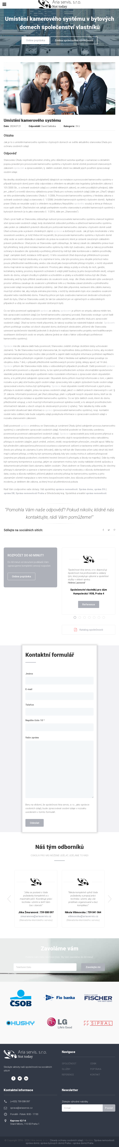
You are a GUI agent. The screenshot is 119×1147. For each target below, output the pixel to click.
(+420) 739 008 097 (20, 1101)
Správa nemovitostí (104, 1140)
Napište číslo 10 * (35, 720)
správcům (19, 168)
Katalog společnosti (88, 629)
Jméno (29, 673)
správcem (65, 310)
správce (57, 231)
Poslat (109, 1107)
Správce (8, 346)
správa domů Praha (83, 1143)
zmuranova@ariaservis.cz (35, 916)
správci (44, 310)
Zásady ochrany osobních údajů (66, 1140)
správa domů (32, 1143)
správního (79, 203)
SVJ (78, 126)
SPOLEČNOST (69, 1063)
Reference (88, 604)
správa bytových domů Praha (55, 1143)
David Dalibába (48, 126)
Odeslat (34, 822)
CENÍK (93, 1063)
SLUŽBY (66, 1069)
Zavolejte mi (93, 967)
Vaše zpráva (32, 737)
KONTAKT (95, 1074)
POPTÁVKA (95, 1069)
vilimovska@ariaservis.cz (83, 916)
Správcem (109, 322)
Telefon (29, 704)
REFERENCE (68, 1074)
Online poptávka (35, 40)
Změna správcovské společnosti (74, 40)
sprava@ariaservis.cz (21, 1108)
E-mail (28, 689)
